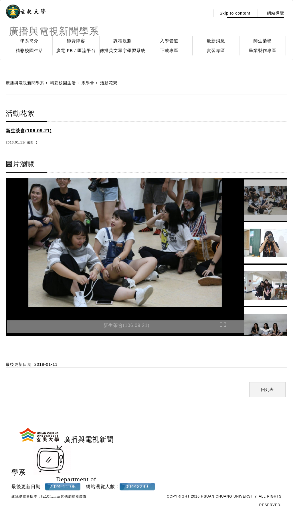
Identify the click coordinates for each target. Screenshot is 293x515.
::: (204, 13)
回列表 (267, 389)
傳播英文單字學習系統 (123, 50)
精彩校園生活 (29, 50)
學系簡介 (29, 40)
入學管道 (169, 40)
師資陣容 (76, 40)
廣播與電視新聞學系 (25, 83)
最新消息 (216, 40)
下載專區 (169, 50)
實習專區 (216, 50)
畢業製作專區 (262, 50)
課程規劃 (123, 40)
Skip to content (234, 13)
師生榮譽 (263, 40)
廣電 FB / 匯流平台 (76, 50)
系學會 (88, 83)
